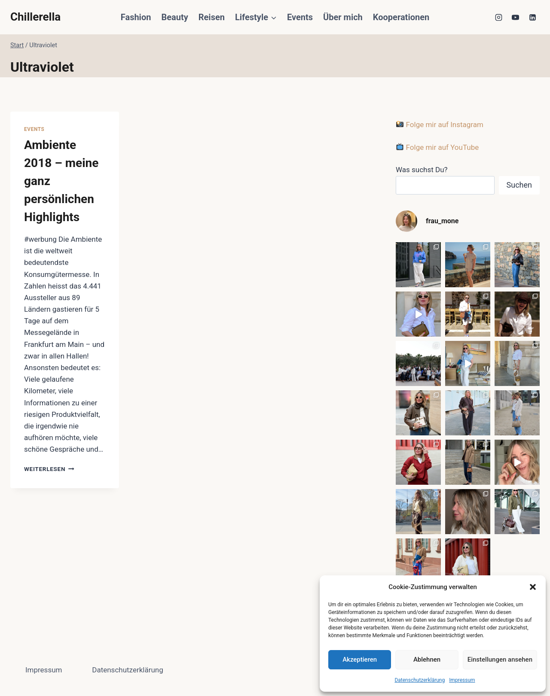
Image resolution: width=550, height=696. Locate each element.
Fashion (136, 17)
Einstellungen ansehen (500, 659)
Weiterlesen (49, 468)
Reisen (212, 17)
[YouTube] (515, 17)
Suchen (519, 184)
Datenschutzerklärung (419, 680)
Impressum (462, 680)
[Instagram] (499, 17)
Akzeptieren (359, 659)
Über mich (343, 17)
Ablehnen (426, 659)
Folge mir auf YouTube (437, 147)
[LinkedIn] (532, 17)
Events (300, 17)
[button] (533, 587)
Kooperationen (401, 17)
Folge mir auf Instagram (439, 124)
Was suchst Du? (422, 169)
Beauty (174, 17)
